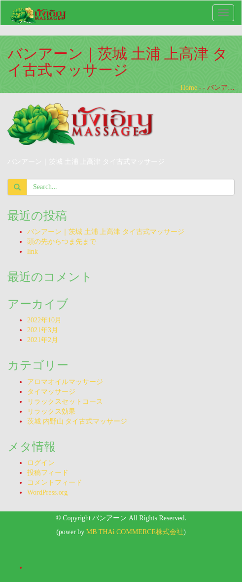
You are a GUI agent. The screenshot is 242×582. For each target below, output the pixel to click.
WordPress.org (47, 492)
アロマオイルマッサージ (65, 382)
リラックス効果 (51, 411)
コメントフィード (54, 482)
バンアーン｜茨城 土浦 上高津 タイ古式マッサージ (105, 231)
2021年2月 (42, 340)
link (32, 251)
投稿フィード (48, 472)
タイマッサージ (51, 391)
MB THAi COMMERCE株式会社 (134, 532)
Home (188, 87)
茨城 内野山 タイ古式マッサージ (77, 421)
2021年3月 (42, 330)
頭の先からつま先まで (61, 241)
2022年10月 (44, 320)
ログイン (41, 462)
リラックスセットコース (65, 401)
